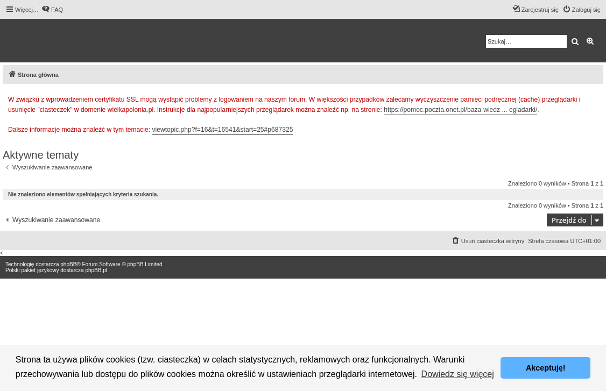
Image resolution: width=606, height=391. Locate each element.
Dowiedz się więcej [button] (457, 374)
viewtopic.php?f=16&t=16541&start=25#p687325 (222, 129)
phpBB (68, 264)
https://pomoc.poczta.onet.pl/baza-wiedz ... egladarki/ (460, 109)
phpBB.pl (96, 270)
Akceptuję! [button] (546, 368)
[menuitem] (52, 9)
